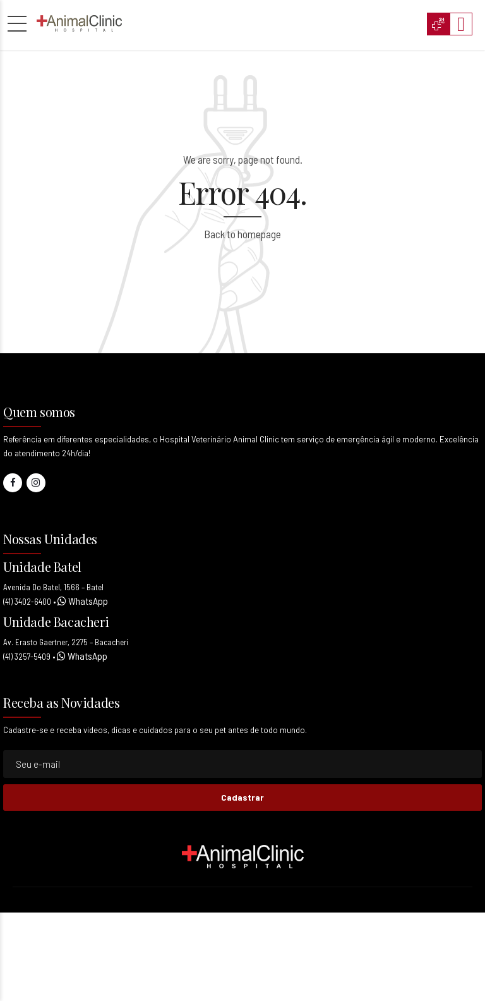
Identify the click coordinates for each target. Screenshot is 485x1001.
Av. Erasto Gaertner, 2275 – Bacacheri (65, 642)
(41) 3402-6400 (27, 602)
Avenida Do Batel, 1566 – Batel (53, 587)
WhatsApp (87, 601)
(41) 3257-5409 (27, 657)
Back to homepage (242, 234)
